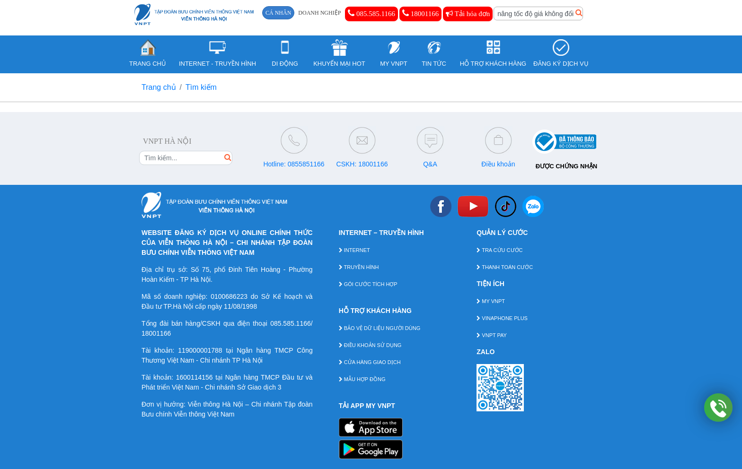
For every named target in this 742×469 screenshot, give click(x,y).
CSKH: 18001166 (362, 164)
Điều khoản (498, 164)
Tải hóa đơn (468, 13)
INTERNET (354, 250)
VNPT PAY (492, 335)
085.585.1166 (371, 13)
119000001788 (200, 350)
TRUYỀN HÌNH (359, 267)
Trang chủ (158, 87)
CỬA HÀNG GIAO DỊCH (370, 362)
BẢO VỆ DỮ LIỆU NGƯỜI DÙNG (380, 328)
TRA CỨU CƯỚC (499, 250)
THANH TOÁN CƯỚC (505, 267)
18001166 (420, 13)
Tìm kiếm (201, 87)
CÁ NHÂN (278, 12)
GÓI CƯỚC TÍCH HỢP (368, 284)
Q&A (430, 164)
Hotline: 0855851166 (293, 164)
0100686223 (229, 296)
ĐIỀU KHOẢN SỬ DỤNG (370, 345)
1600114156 (194, 377)
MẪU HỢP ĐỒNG (362, 379)
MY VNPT (491, 301)
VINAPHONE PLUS (502, 318)
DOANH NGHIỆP (319, 12)
